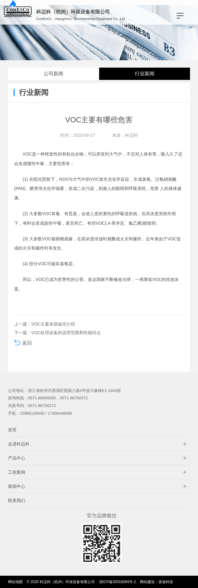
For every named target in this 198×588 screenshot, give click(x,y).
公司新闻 (53, 73)
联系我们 (16, 506)
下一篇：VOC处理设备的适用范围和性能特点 (57, 338)
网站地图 (15, 582)
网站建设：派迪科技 (156, 582)
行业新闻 (144, 73)
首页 (12, 435)
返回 (23, 348)
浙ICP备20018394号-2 (117, 582)
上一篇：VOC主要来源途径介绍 (44, 330)
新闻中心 (150, 92)
